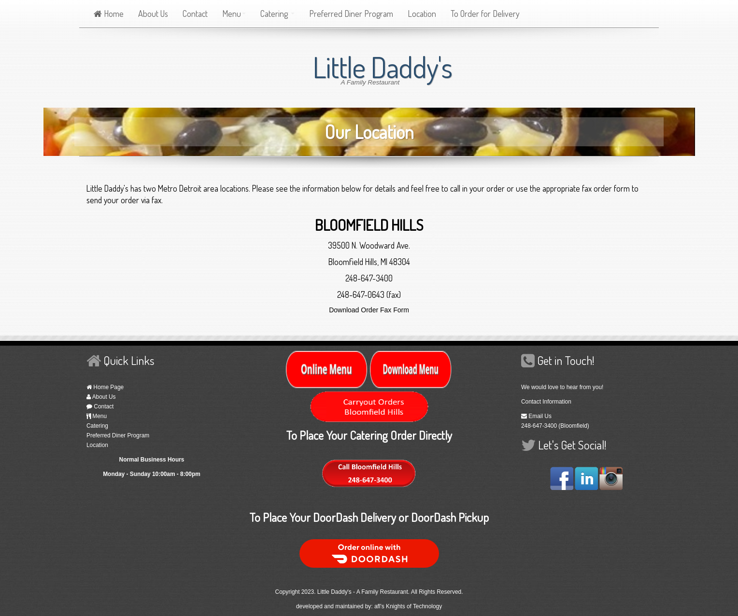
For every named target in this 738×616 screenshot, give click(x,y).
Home (109, 13)
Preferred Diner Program (351, 13)
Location (422, 13)
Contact (195, 13)
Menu (234, 13)
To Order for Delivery (485, 13)
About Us (153, 13)
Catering (277, 13)
